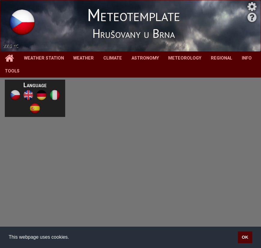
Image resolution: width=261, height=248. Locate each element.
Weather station (44, 58)
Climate (112, 58)
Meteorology (184, 58)
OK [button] (245, 237)
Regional (221, 58)
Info (247, 58)
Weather (83, 58)
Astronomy (145, 58)
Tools (12, 71)
